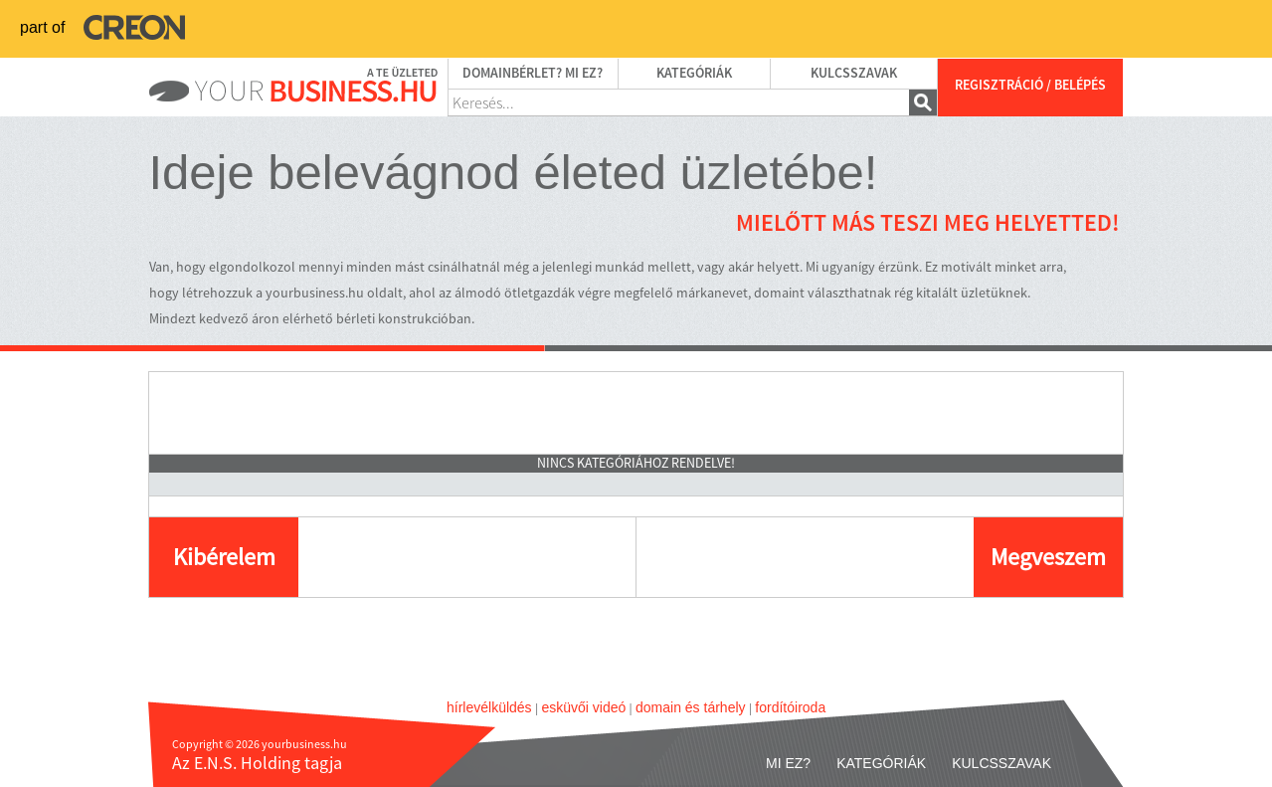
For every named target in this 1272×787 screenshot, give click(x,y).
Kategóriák (694, 74)
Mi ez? (788, 763)
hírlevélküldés (489, 707)
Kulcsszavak (854, 74)
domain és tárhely (691, 707)
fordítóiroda (790, 707)
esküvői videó (583, 707)
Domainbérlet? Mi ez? (532, 74)
